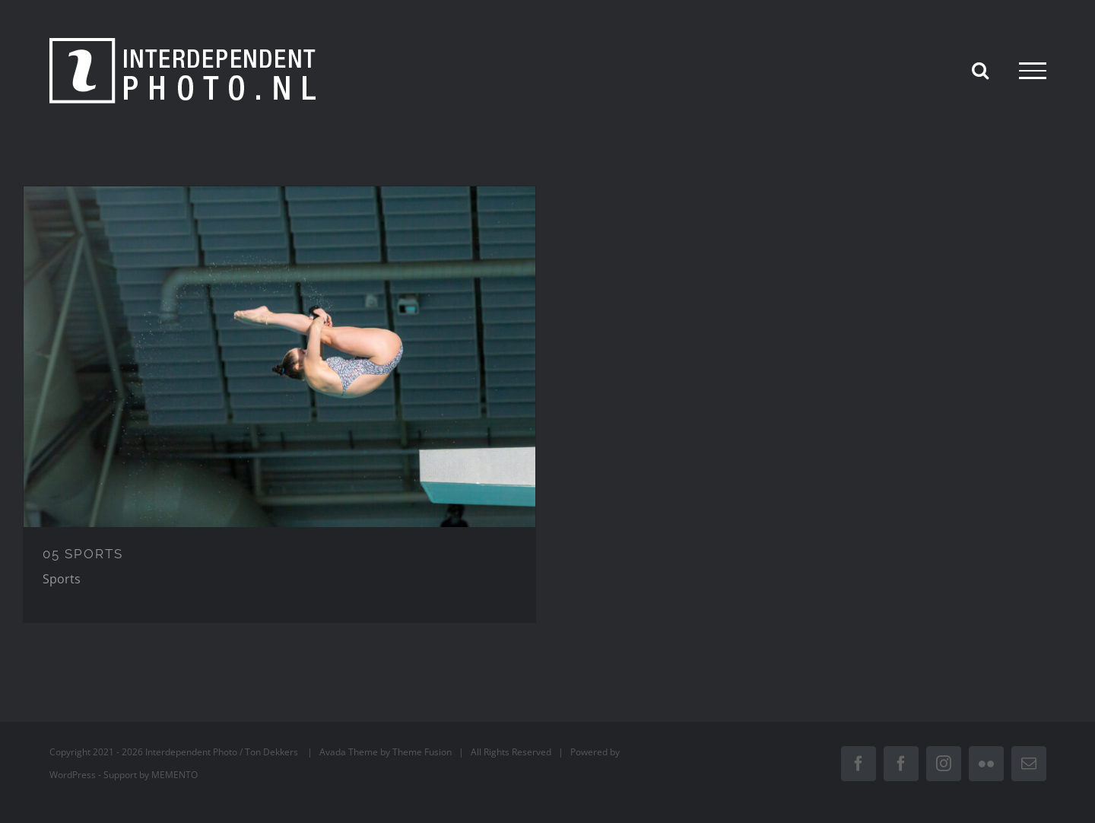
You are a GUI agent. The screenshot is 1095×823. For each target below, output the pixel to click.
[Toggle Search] (980, 70)
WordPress (72, 774)
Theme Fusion (422, 751)
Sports (62, 578)
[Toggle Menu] (1033, 70)
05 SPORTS (83, 553)
